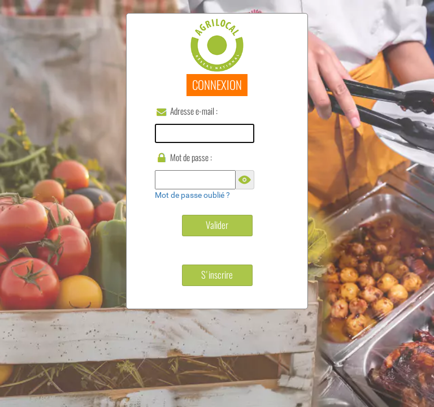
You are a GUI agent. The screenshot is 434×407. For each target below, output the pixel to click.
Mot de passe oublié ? (192, 195)
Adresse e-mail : (194, 111)
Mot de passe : (191, 157)
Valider (217, 225)
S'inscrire (217, 275)
